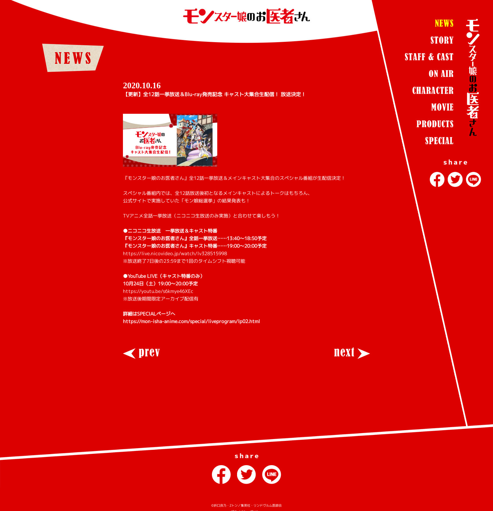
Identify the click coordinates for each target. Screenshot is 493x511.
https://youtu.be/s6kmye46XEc (158, 291)
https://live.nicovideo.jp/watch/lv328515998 (175, 253)
